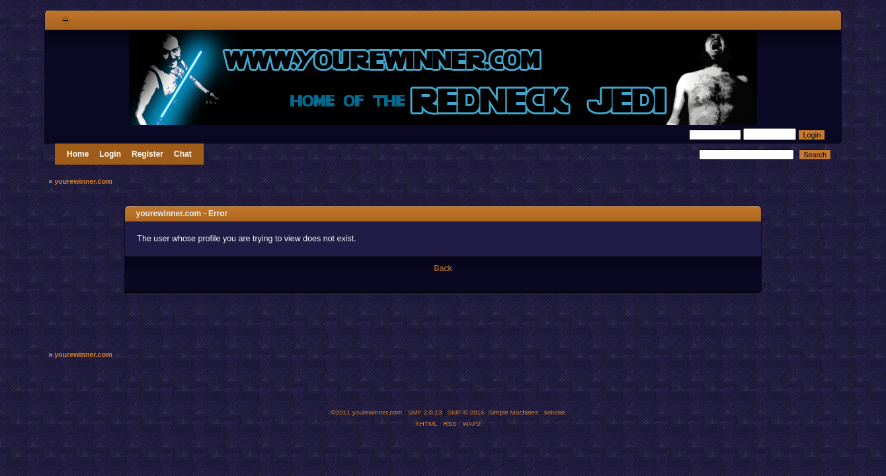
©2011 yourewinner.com (366, 412)
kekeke (554, 412)
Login (110, 154)
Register (147, 154)
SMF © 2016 (466, 412)
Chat (183, 154)
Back (443, 268)
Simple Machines (513, 412)
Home (78, 154)
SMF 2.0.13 (425, 412)
